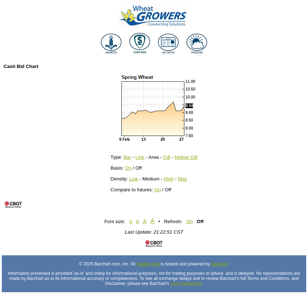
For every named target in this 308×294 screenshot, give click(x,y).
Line (140, 157)
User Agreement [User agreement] (186, 283)
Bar (127, 157)
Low (133, 179)
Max (182, 179)
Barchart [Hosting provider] (219, 264)
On (128, 168)
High (169, 179)
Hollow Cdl (186, 157)
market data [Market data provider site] (148, 264)
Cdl (166, 157)
